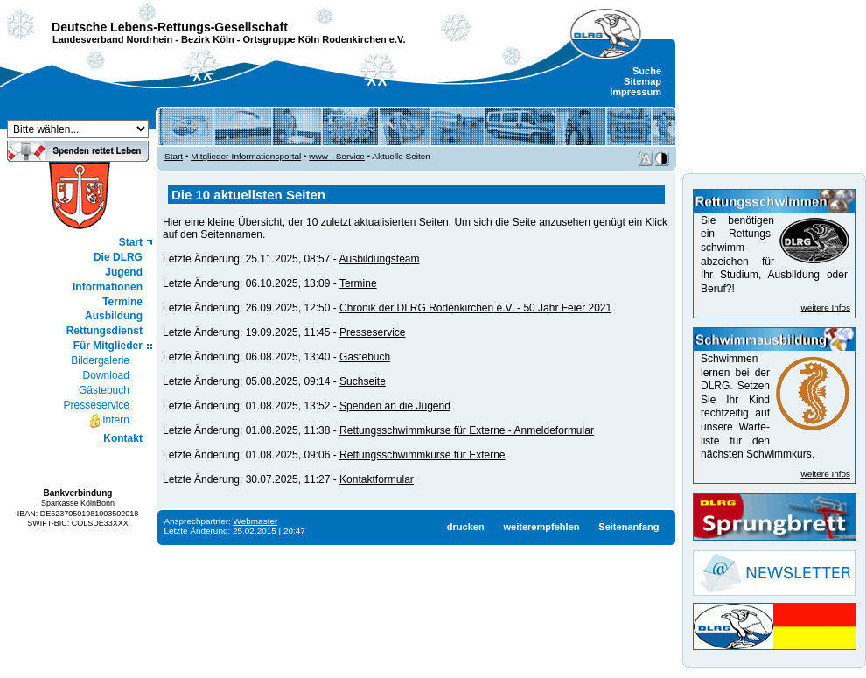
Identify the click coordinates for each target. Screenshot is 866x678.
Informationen (108, 287)
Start (131, 242)
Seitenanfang (628, 526)
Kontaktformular (376, 479)
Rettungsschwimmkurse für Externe (422, 455)
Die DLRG (118, 257)
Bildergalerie (100, 360)
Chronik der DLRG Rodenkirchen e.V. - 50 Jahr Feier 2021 (475, 308)
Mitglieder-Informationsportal (246, 156)
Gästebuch (104, 390)
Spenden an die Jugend (394, 406)
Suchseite (362, 381)
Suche (646, 71)
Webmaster (256, 521)
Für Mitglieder (108, 345)
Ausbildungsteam (379, 259)
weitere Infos (825, 307)
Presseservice (96, 405)
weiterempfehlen (541, 526)
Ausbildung (114, 316)
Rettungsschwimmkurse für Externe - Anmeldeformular (466, 430)
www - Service (337, 156)
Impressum (635, 92)
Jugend (124, 272)
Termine (122, 302)
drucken (466, 526)
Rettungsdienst (104, 331)
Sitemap (642, 81)
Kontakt (123, 438)
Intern (108, 421)
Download (106, 375)
